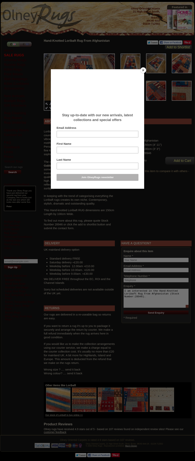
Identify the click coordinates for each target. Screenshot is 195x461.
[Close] (143, 70)
